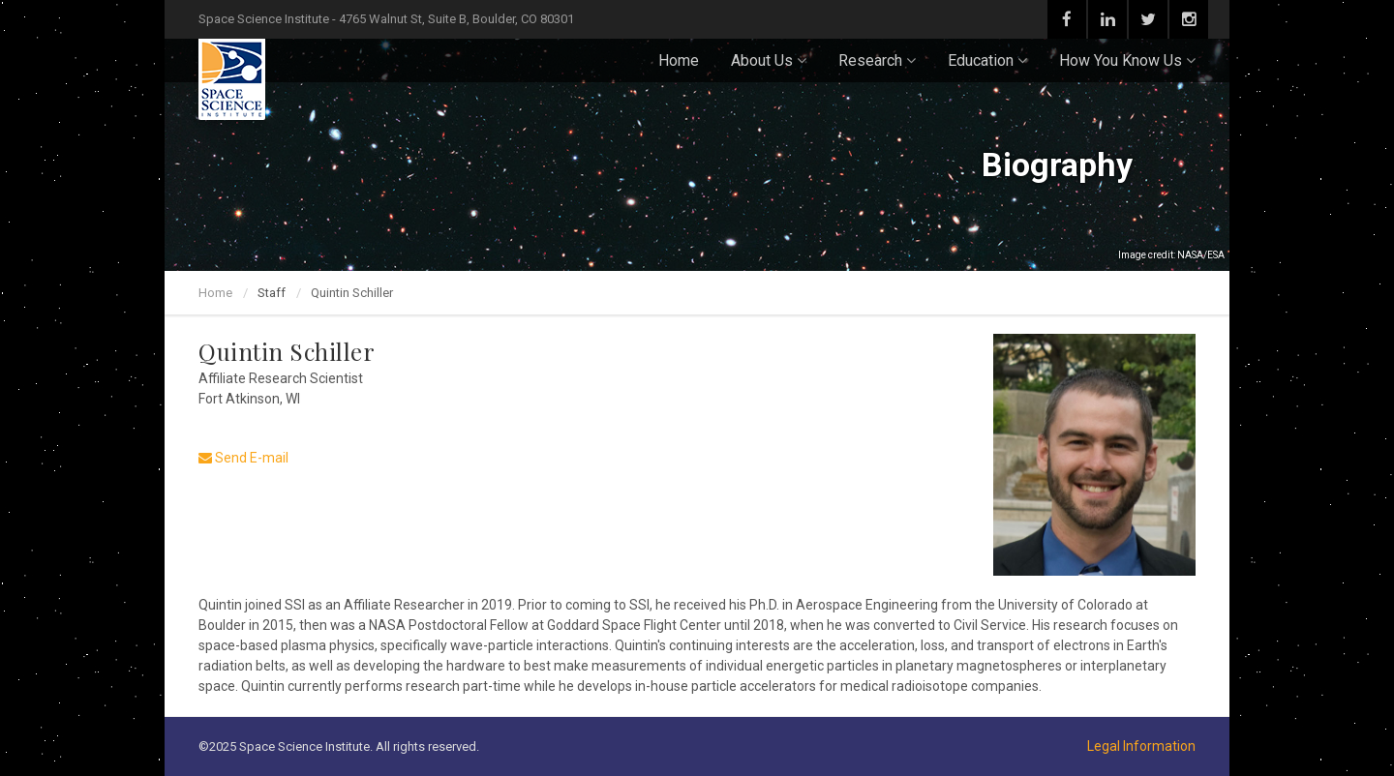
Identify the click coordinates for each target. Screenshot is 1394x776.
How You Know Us (1127, 60)
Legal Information (1141, 746)
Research (877, 60)
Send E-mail (243, 457)
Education (987, 60)
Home (678, 60)
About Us (768, 60)
